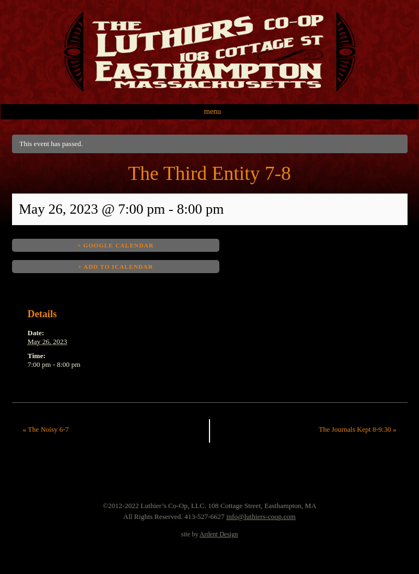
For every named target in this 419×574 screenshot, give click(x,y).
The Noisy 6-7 (46, 429)
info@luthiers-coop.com (261, 516)
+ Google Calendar (115, 245)
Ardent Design (219, 534)
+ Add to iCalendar (115, 266)
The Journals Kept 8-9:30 (357, 429)
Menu (212, 111)
